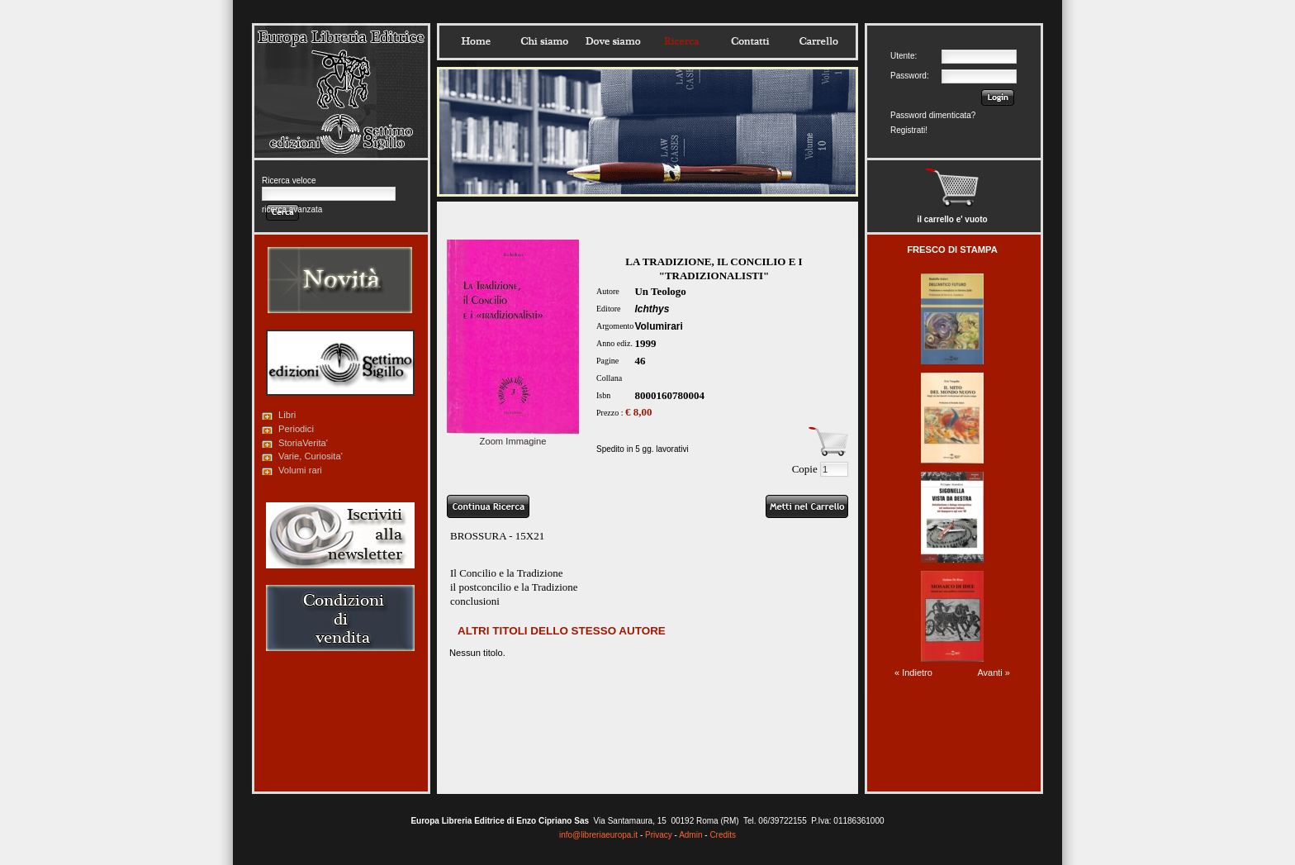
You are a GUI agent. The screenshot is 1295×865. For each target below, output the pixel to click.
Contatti (750, 41)
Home (476, 41)
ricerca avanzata (292, 209)
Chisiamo (544, 41)
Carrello (818, 41)
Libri (287, 415)
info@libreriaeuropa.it (598, 834)
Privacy (658, 834)
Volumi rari (300, 470)
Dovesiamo (613, 41)
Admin (690, 834)
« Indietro (913, 672)
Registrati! (908, 130)
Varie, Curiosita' (310, 456)
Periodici (296, 429)
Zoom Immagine (513, 436)
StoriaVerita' (303, 443)
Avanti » (993, 672)
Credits (722, 834)
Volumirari (658, 326)
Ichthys (651, 309)
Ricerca (681, 41)
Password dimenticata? (932, 115)
